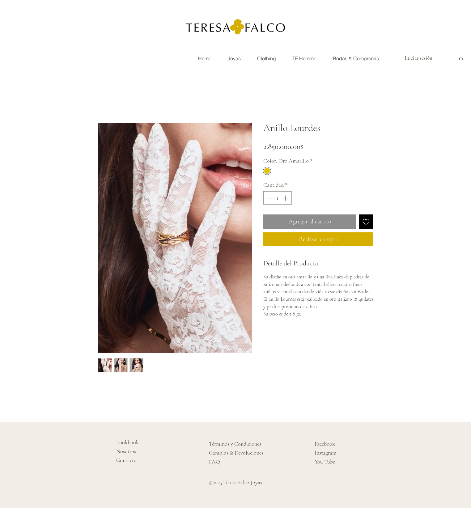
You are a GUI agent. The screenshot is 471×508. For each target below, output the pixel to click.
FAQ (214, 461)
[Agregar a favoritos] (366, 221)
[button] (447, 53)
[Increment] (286, 198)
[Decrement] (269, 198)
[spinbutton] (277, 198)
